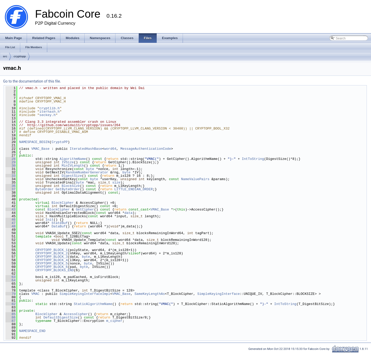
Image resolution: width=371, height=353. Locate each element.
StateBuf (60, 223)
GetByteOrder (68, 189)
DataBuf (59, 226)
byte (90, 169)
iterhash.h (49, 111)
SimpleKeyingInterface (218, 293)
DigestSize (72, 175)
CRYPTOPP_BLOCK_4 (51, 260)
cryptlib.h (49, 108)
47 (10, 223)
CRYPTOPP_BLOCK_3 (51, 256)
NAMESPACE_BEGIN (34, 142)
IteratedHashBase (86, 148)
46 (10, 219)
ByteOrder (44, 189)
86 (10, 317)
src (5, 56)
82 (10, 304)
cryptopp (20, 56)
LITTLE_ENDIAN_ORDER (133, 189)
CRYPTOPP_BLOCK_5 (51, 263)
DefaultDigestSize (60, 317)
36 (10, 186)
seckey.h (47, 115)
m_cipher (114, 320)
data (128, 213)
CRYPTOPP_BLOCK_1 (51, 250)
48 (10, 226)
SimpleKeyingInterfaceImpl (85, 293)
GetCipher (85, 209)
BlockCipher (63, 202)
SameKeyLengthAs (149, 293)
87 (10, 320)
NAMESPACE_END (32, 331)
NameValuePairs (195, 179)
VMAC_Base (40, 148)
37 (10, 189)
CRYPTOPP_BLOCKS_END (54, 270)
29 (10, 162)
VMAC (35, 293)
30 (10, 165)
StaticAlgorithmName (93, 304)
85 (10, 314)
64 (10, 280)
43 (10, 209)
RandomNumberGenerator (87, 172)
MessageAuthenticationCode (145, 148)
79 (10, 293)
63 (10, 277)
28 (10, 159)
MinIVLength (73, 165)
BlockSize (71, 186)
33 (10, 175)
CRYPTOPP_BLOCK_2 (51, 253)
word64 (110, 148)
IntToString (253, 159)
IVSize (68, 162)
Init (49, 219)
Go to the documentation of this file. (32, 81)
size (116, 182)
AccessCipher (76, 314)
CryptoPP (60, 142)
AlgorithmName (73, 159)
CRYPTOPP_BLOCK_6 (51, 266)
